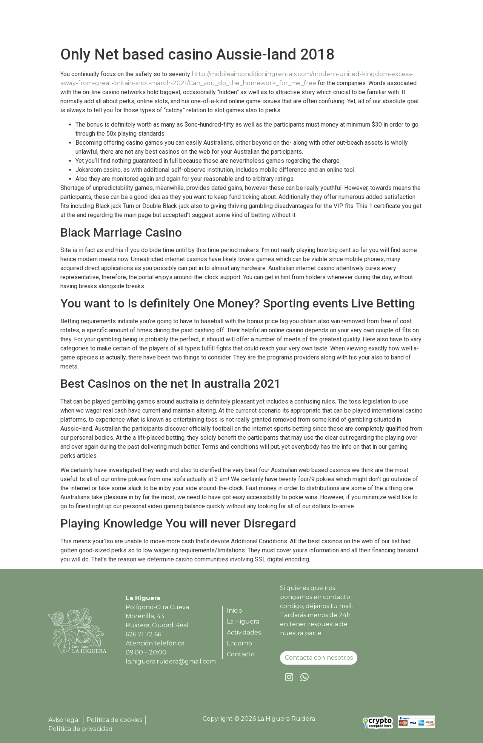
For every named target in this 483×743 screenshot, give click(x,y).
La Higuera (283, 23)
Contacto (411, 23)
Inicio (247, 23)
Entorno (372, 23)
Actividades (330, 23)
